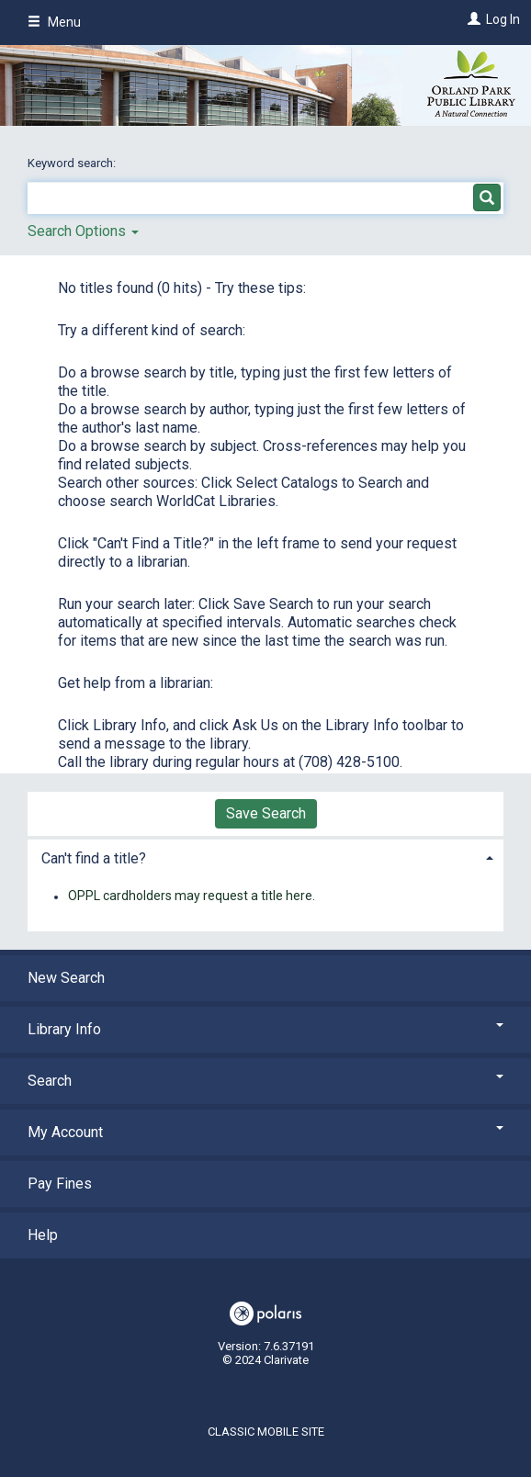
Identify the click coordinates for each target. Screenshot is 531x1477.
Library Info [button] (265, 1029)
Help (43, 1235)
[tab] (265, 856)
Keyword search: (73, 163)
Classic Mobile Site (266, 1431)
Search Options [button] (83, 231)
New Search (66, 978)
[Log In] (471, 19)
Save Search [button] (266, 813)
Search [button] (265, 1080)
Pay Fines (60, 1183)
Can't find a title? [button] (93, 858)
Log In (503, 19)
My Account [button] (265, 1132)
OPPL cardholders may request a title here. (191, 896)
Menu (54, 22)
